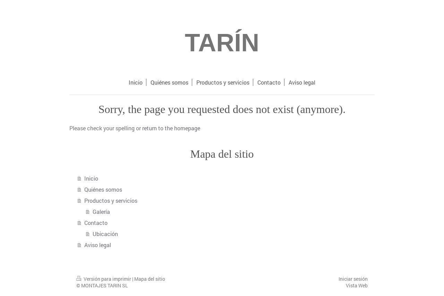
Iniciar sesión (353, 279)
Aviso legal (97, 245)
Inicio (91, 178)
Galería (101, 211)
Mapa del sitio (149, 279)
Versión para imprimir (104, 279)
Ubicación (105, 233)
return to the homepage (171, 128)
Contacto (96, 222)
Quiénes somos (103, 189)
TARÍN (222, 42)
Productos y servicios (110, 200)
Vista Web (357, 285)
